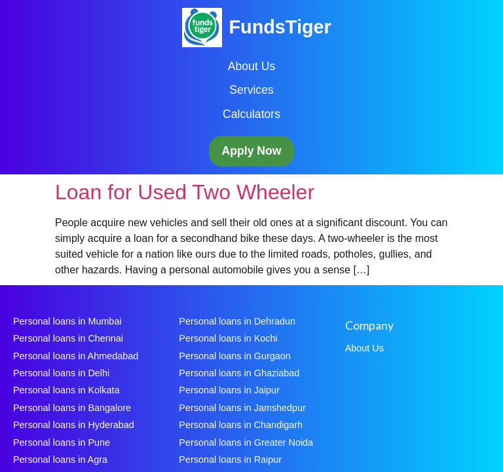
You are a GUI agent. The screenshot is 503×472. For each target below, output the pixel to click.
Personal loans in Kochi (228, 338)
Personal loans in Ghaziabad (239, 373)
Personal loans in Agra (60, 459)
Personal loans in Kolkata (66, 390)
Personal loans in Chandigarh (241, 425)
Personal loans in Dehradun (237, 321)
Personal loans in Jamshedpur (242, 408)
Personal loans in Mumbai (67, 321)
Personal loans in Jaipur (229, 390)
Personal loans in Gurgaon (234, 356)
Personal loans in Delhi (61, 373)
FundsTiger (280, 26)
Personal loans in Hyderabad (73, 425)
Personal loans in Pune (61, 442)
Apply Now (252, 150)
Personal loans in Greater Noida (246, 442)
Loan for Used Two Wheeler (184, 192)
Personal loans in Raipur (230, 459)
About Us (251, 66)
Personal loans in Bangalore (72, 408)
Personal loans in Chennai (68, 338)
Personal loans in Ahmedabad (75, 356)
